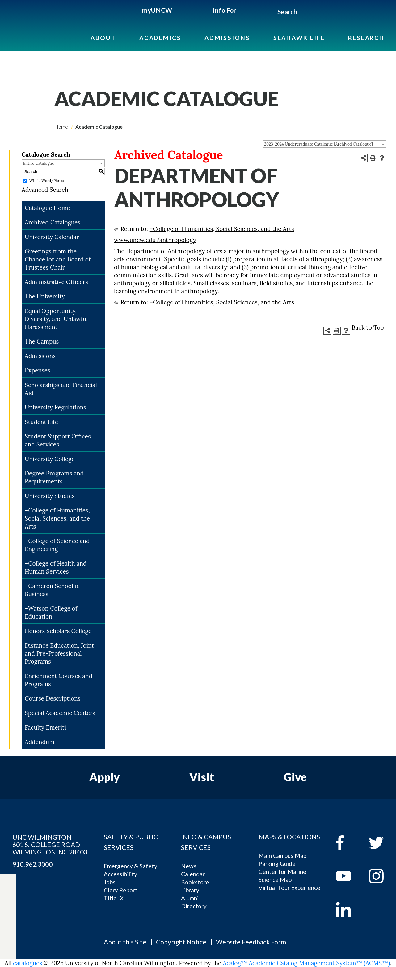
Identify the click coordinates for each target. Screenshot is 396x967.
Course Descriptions (52, 698)
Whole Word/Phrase (47, 180)
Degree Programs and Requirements (54, 477)
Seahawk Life (299, 37)
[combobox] (324, 144)
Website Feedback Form (251, 942)
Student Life (41, 422)
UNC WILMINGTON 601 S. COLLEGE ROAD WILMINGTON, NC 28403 (49, 844)
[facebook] (348, 842)
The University (45, 296)
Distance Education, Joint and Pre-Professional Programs (59, 653)
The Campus (42, 341)
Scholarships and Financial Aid (61, 389)
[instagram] (8, 932)
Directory (194, 906)
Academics (160, 37)
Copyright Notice (181, 942)
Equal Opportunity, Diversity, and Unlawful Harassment (56, 319)
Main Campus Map (282, 855)
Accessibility (120, 874)
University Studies (49, 496)
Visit (201, 777)
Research (366, 37)
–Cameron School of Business (52, 590)
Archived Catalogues (52, 222)
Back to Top (368, 327)
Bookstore (195, 882)
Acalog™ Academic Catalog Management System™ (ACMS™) (306, 963)
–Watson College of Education (51, 612)
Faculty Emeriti (45, 727)
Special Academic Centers (60, 713)
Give (295, 777)
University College (50, 459)
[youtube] (348, 876)
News (188, 866)
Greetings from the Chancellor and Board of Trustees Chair (58, 259)
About (103, 37)
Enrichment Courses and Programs (58, 680)
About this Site (125, 942)
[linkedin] (348, 909)
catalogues (27, 963)
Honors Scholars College (58, 631)
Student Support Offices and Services (58, 440)
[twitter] (8, 903)
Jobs (110, 882)
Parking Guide (277, 863)
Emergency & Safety (130, 866)
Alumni (190, 898)
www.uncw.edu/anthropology (155, 240)
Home (61, 127)
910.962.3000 (32, 864)
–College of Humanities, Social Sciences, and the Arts (57, 518)
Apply (104, 777)
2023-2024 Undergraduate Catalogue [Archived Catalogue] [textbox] (318, 144)
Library (190, 890)
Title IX (114, 898)
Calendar (193, 874)
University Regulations (55, 407)
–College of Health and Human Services (55, 567)
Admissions (227, 37)
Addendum (39, 742)
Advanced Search (45, 189)
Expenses (37, 370)
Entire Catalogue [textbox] (38, 163)
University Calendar (52, 237)
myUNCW (157, 10)
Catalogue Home (47, 208)
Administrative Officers (56, 282)
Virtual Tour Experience (289, 887)
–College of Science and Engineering (57, 545)
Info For (224, 10)
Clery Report (120, 890)
